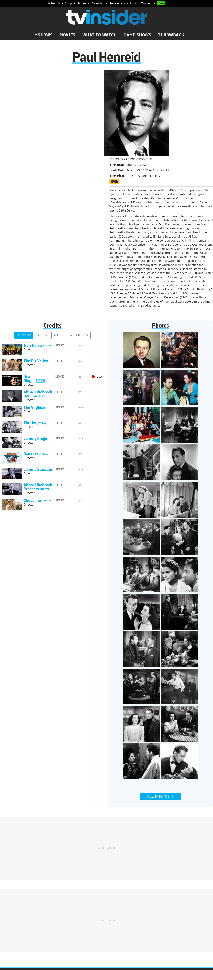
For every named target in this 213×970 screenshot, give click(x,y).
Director (24, 249)
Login (161, 3)
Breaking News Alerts (25, 923)
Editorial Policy (150, 901)
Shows (45, 35)
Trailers (146, 3)
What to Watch (99, 35)
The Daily (18, 919)
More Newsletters (22, 930)
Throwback (171, 35)
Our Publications (130, 918)
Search (55, 3)
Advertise (128, 901)
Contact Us (173, 901)
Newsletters (117, 3)
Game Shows (137, 35)
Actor (42, 249)
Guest (58, 249)
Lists (133, 3)
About (114, 901)
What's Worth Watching (50, 919)
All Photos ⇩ (160, 710)
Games (81, 3)
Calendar (97, 3)
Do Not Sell (159, 906)
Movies (67, 35)
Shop (68, 3)
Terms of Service (135, 906)
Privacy (115, 906)
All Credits (79, 249)
